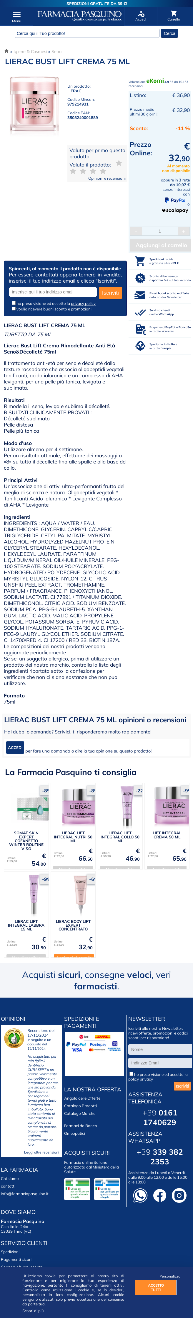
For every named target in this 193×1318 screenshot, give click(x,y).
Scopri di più (33, 1310)
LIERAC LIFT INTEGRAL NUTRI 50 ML (73, 836)
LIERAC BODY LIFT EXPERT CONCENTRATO (73, 925)
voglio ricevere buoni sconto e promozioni (53, 309)
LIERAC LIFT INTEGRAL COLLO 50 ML (120, 836)
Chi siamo (10, 1178)
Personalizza (168, 1276)
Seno (56, 51)
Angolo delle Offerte (82, 1098)
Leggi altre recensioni (41, 1152)
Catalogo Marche (79, 1113)
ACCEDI (15, 747)
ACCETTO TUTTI (156, 1287)
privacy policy (83, 303)
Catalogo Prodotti (80, 1105)
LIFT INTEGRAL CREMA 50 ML (167, 834)
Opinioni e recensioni (107, 178)
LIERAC (74, 91)
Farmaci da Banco (80, 1125)
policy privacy (140, 1079)
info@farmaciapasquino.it (25, 1193)
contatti (8, 1186)
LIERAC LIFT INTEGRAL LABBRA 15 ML (26, 925)
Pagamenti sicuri (16, 1259)
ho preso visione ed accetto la (56, 303)
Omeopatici (74, 1133)
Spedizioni (10, 1251)
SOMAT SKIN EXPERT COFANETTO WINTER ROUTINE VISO (26, 840)
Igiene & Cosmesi (30, 51)
